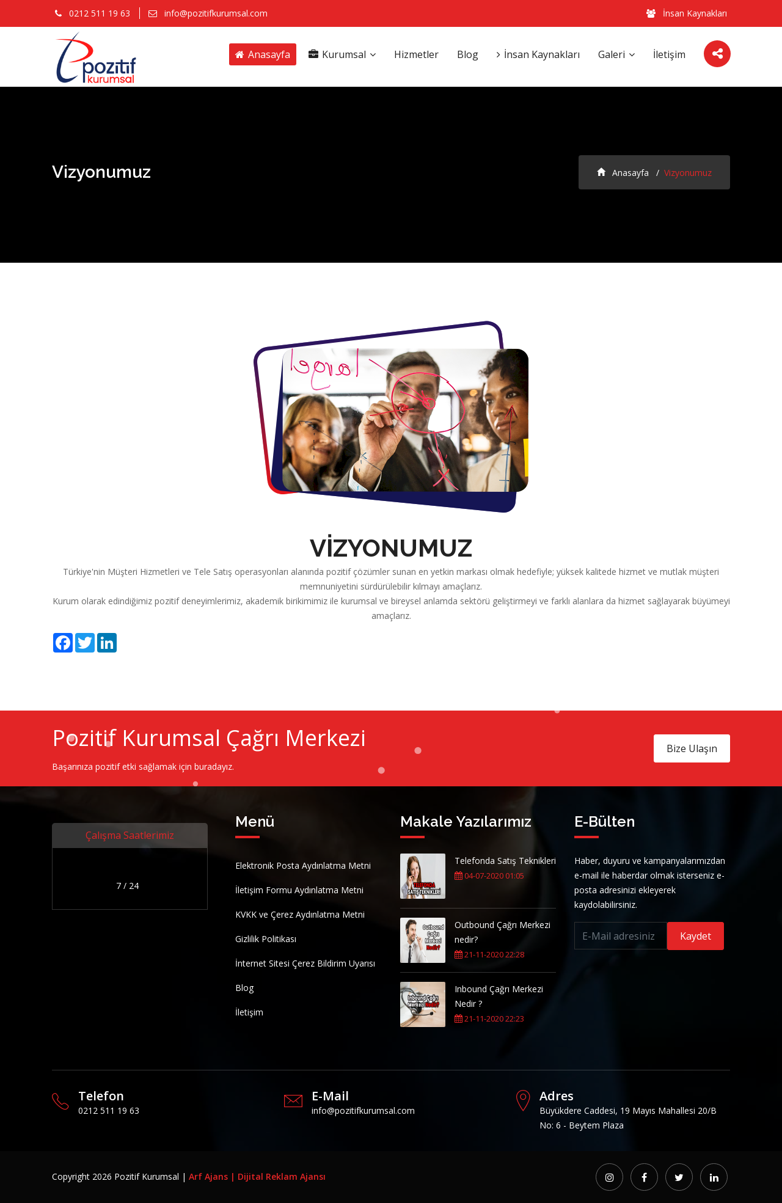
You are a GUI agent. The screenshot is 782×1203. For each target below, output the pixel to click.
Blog (467, 54)
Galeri (616, 54)
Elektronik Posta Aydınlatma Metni (303, 865)
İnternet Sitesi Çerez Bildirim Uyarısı (305, 963)
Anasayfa (262, 54)
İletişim (669, 54)
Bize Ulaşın (692, 748)
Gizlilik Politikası (265, 939)
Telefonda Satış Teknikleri (505, 860)
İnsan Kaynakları (686, 13)
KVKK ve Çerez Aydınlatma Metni (300, 914)
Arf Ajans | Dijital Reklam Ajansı (257, 1176)
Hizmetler (416, 54)
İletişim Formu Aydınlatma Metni (299, 890)
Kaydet (695, 936)
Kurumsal (342, 54)
